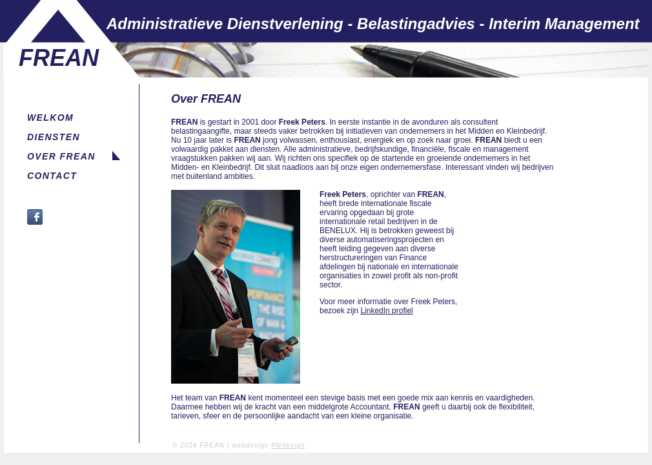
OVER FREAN (61, 156)
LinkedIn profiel (386, 310)
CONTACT (52, 175)
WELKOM (50, 117)
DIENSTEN (53, 137)
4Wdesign (288, 445)
